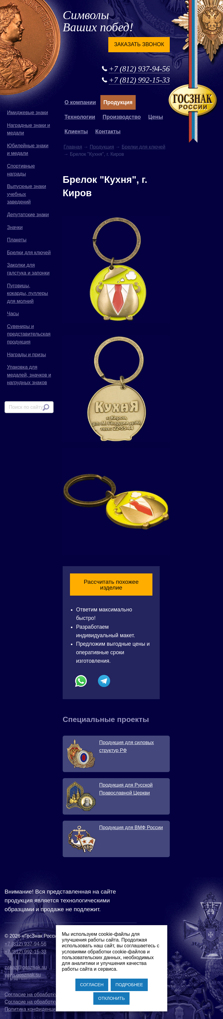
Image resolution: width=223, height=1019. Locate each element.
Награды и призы (26, 354)
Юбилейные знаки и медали (27, 149)
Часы (13, 313)
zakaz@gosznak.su (26, 967)
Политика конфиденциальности (40, 1009)
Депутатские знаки (28, 214)
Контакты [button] (107, 131)
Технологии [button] (79, 117)
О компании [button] (80, 102)
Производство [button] (122, 117)
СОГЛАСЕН (91, 984)
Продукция (102, 146)
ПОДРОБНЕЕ (129, 984)
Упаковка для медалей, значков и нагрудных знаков (29, 374)
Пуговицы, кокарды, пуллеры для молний (27, 293)
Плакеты (16, 239)
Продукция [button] (118, 102)
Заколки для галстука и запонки (28, 268)
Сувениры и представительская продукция (29, 334)
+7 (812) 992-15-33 (139, 80)
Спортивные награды (21, 169)
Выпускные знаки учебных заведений (26, 194)
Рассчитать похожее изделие (111, 585)
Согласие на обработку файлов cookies (49, 1001)
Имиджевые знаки (27, 112)
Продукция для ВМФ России (131, 827)
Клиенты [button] (76, 131)
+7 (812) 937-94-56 (139, 69)
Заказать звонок (139, 44)
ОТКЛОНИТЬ (111, 998)
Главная (73, 146)
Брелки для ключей (29, 252)
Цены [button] (155, 117)
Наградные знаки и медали (28, 129)
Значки (15, 227)
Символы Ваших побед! (98, 21)
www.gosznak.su (23, 974)
